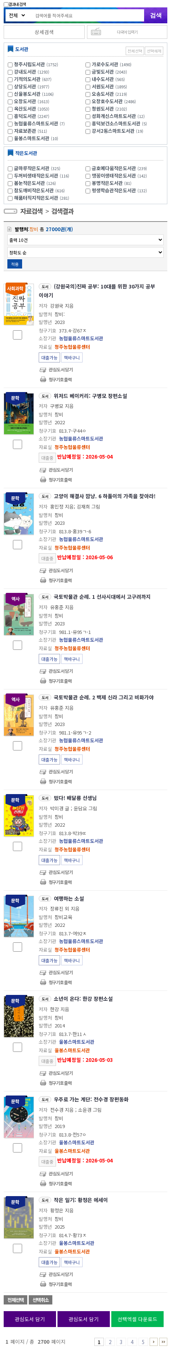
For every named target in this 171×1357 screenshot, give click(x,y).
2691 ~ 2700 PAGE (163, 1342)
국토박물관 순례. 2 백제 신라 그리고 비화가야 (104, 697)
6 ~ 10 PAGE (154, 1342)
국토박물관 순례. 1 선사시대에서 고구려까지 (102, 596)
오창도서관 (25, 101)
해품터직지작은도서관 (42, 197)
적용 (14, 264)
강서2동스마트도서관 (113, 130)
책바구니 (72, 357)
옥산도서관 (25, 108)
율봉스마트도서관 (31, 138)
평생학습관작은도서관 (120, 190)
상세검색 (44, 32)
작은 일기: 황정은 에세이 (81, 1200)
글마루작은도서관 (38, 168)
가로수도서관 (105, 64)
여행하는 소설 (69, 898)
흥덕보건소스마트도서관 (116, 123)
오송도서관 (103, 93)
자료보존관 (25, 130)
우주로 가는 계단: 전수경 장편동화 (91, 1099)
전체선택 (135, 51)
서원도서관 (103, 86)
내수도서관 (103, 78)
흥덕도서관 (25, 115)
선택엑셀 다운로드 (137, 1319)
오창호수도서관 (107, 101)
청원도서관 (103, 108)
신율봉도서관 (27, 93)
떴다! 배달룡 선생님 (75, 797)
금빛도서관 (103, 71)
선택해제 (154, 51)
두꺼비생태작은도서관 (42, 175)
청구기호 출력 (60, 379)
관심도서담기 (61, 369)
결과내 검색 (15, 4)
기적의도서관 (27, 78)
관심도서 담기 (30, 1319)
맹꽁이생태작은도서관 (120, 175)
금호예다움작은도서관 (120, 168)
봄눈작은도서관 (36, 182)
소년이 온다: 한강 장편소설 (83, 998)
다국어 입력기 (127, 32)
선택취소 (40, 1299)
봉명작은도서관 (112, 182)
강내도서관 (25, 71)
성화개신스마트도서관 (114, 115)
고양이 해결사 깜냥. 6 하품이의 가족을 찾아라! (105, 496)
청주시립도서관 (29, 64)
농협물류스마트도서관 (36, 123)
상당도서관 (25, 86)
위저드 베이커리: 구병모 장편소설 (90, 395)
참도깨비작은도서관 (40, 190)
